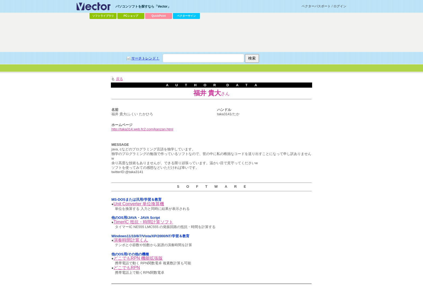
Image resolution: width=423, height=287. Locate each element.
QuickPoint (159, 15)
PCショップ (131, 15)
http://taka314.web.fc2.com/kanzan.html (142, 129)
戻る (119, 79)
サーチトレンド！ (145, 58)
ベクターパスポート (316, 6)
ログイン (339, 6)
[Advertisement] (211, 35)
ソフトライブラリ (103, 15)
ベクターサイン (186, 15)
